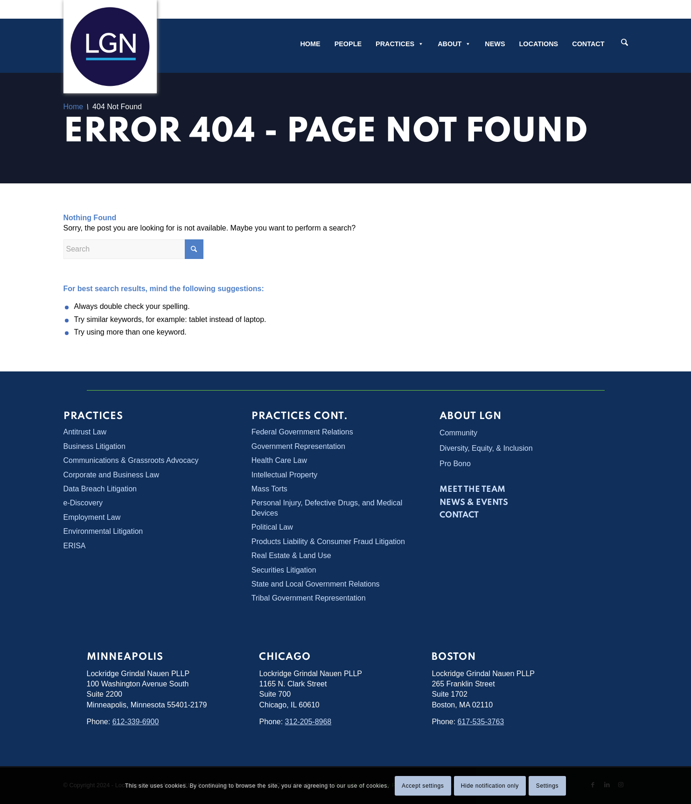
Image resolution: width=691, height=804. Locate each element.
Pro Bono (455, 464)
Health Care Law (279, 460)
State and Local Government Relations (315, 584)
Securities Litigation (283, 570)
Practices (400, 44)
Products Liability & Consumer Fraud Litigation (328, 541)
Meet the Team (472, 489)
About (454, 44)
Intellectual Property (284, 475)
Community (458, 433)
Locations (538, 44)
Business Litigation (94, 446)
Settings (547, 786)
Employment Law (92, 517)
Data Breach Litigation (100, 489)
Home (310, 44)
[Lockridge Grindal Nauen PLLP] (110, 46)
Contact (588, 44)
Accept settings (423, 786)
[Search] (624, 43)
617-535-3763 (481, 722)
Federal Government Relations (302, 432)
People (348, 44)
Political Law (272, 527)
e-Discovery (83, 503)
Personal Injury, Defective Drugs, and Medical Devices (326, 508)
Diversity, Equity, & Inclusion (486, 448)
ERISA (74, 546)
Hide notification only (490, 786)
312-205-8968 (308, 722)
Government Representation (298, 446)
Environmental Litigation (103, 531)
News (495, 44)
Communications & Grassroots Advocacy (131, 460)
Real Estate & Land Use (291, 555)
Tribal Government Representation (308, 598)
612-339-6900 (135, 722)
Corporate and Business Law (111, 475)
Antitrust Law (84, 432)
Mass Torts (269, 489)
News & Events (474, 502)
